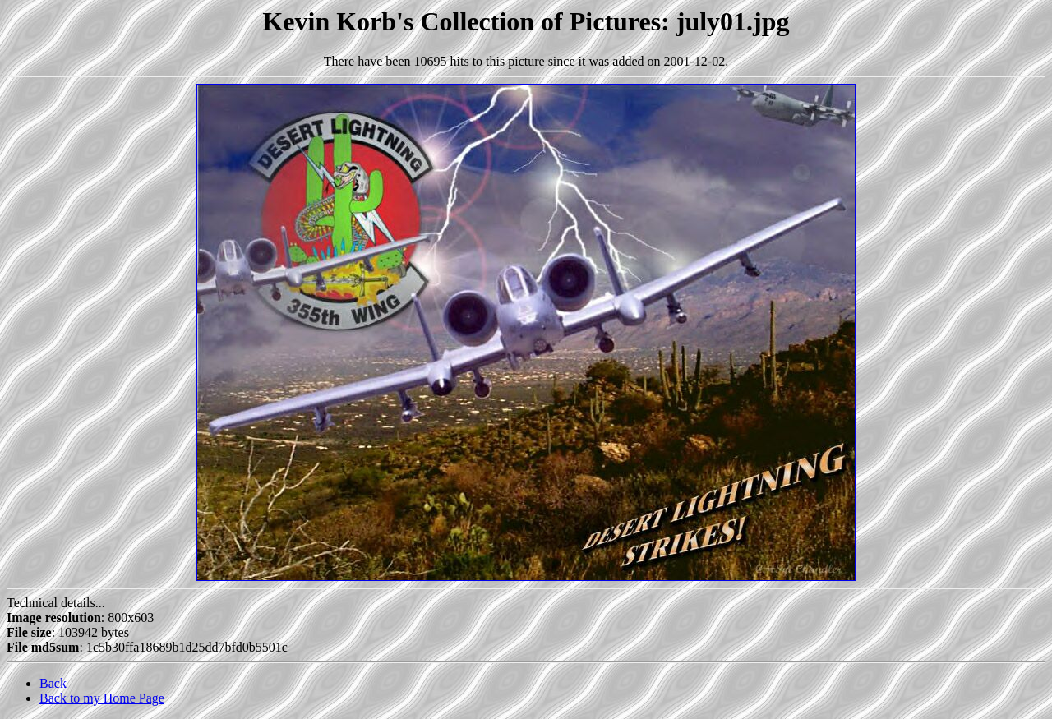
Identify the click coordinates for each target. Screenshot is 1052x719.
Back (53, 683)
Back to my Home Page (101, 698)
